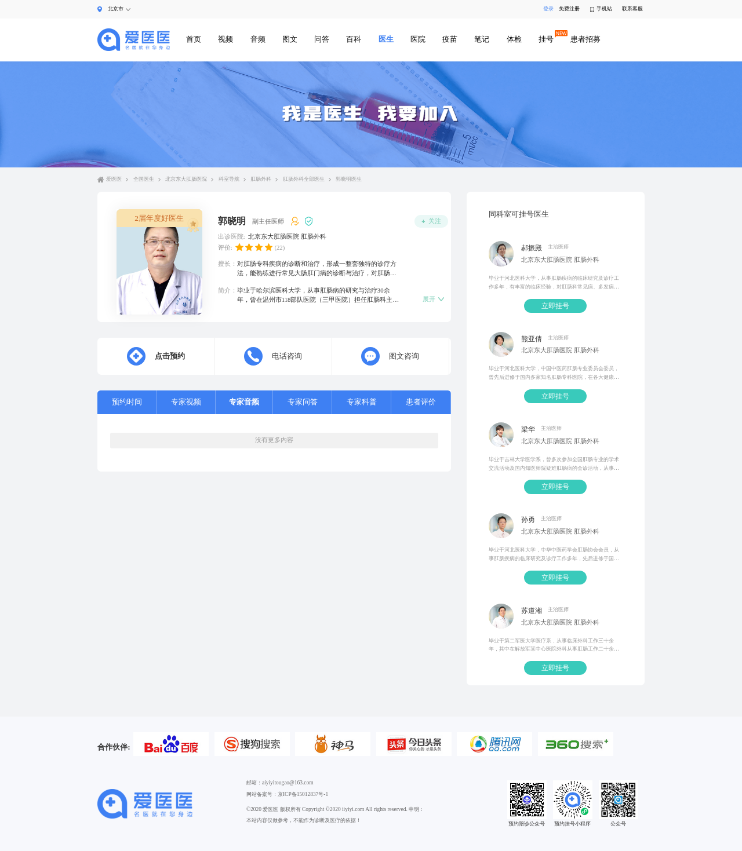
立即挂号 (555, 306)
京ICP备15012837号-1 (303, 794)
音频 (257, 39)
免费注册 (569, 9)
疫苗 (449, 39)
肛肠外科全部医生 (304, 179)
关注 (431, 221)
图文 (289, 39)
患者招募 (585, 39)
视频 (225, 39)
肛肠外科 (260, 179)
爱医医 (114, 179)
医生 (386, 39)
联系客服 (632, 9)
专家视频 (186, 401)
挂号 (546, 39)
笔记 (481, 39)
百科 (353, 39)
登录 (546, 9)
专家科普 (362, 401)
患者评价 (421, 401)
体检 (514, 39)
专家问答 (303, 401)
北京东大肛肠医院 (186, 179)
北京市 (115, 9)
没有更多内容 (274, 439)
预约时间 (127, 401)
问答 (321, 39)
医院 (417, 39)
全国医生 (143, 179)
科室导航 (229, 179)
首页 (193, 39)
